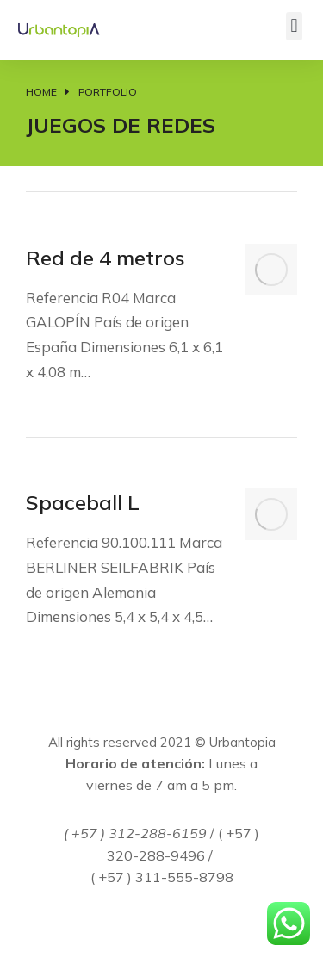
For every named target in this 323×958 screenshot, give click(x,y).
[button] (294, 26)
